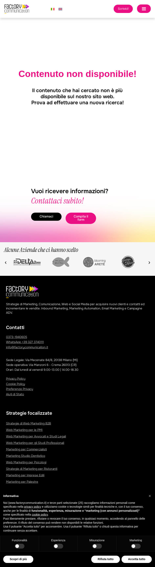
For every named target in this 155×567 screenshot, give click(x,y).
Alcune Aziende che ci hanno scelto (41, 250)
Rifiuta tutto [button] (106, 559)
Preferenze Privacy (19, 389)
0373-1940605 (16, 337)
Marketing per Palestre (22, 482)
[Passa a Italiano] (53, 9)
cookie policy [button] (40, 514)
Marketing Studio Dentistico (25, 456)
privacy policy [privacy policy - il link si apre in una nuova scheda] (32, 506)
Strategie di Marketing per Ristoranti (31, 469)
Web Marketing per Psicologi (26, 462)
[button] (5, 262)
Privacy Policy (15, 379)
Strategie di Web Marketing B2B (28, 423)
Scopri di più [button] (18, 559)
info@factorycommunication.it (27, 347)
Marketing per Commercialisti (26, 449)
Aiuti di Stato (15, 394)
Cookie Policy (15, 384)
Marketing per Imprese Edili (25, 475)
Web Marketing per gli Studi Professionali (35, 443)
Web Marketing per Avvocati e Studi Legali (36, 436)
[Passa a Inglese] (60, 9)
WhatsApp (25, 342)
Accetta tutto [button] (136, 559)
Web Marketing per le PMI (24, 430)
